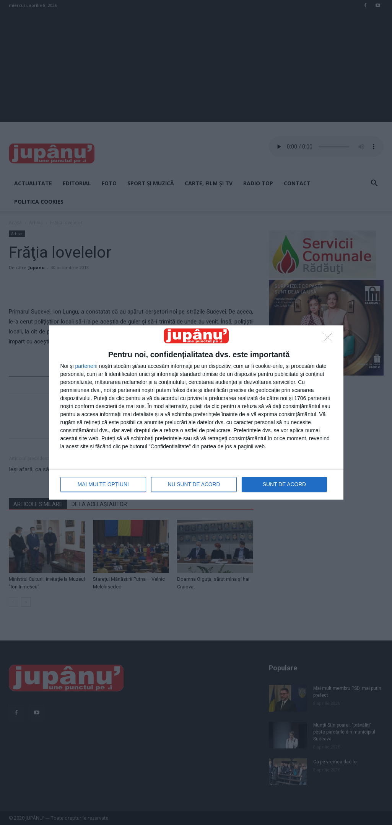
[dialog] (196, 412)
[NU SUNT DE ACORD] (330, 339)
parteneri (85, 366)
